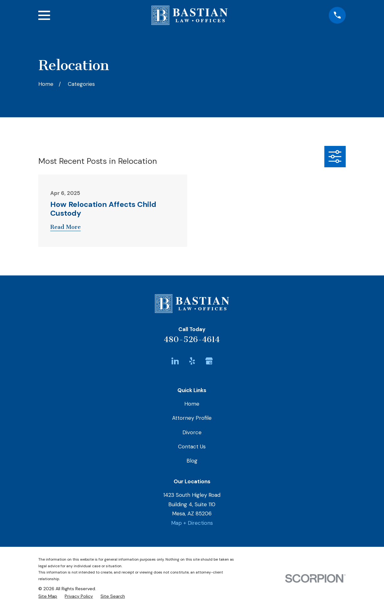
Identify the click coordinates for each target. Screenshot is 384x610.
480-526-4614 (192, 339)
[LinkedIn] (175, 361)
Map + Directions (192, 522)
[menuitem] (47, 596)
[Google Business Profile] (209, 361)
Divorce (192, 432)
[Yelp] (192, 361)
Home (191, 403)
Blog (192, 460)
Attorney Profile (192, 417)
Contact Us (192, 446)
